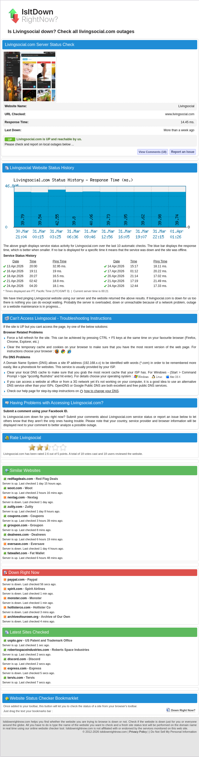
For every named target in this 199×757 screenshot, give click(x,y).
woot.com (14, 488)
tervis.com (15, 678)
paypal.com (16, 579)
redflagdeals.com (20, 479)
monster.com (17, 598)
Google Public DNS (87, 385)
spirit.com (14, 589)
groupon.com (17, 525)
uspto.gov (14, 640)
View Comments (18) (152, 151)
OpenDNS (62, 385)
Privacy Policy (138, 731)
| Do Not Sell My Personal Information (173, 731)
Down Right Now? (180, 710)
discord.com (16, 659)
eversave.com (17, 544)
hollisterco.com (18, 607)
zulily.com (14, 507)
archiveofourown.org (22, 617)
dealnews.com (18, 534)
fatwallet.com (17, 553)
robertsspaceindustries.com (28, 650)
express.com (16, 668)
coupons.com (17, 516)
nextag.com (16, 497)
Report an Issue (182, 152)
